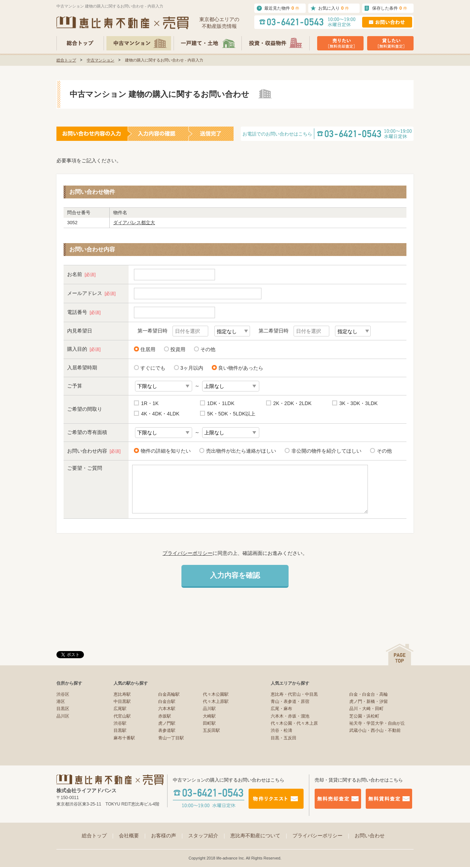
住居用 (147, 349)
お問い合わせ (370, 835)
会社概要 (133, 835)
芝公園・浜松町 (364, 716)
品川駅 (209, 708)
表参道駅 (166, 730)
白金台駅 (166, 701)
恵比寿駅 (122, 694)
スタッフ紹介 (207, 835)
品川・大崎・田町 (366, 708)
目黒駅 (120, 730)
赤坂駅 (164, 716)
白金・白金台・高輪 (368, 694)
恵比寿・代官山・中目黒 (294, 694)
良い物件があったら (240, 368)
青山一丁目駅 (171, 737)
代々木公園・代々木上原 (294, 723)
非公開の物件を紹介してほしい (325, 451)
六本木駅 (166, 708)
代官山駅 (122, 716)
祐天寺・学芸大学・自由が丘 (377, 723)
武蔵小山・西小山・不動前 (375, 730)
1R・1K (150, 403)
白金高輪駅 (169, 694)
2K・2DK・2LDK (292, 403)
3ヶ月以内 (191, 368)
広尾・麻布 (281, 708)
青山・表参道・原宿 (290, 701)
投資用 (177, 349)
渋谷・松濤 (281, 730)
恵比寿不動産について (259, 835)
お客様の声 (168, 835)
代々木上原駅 (216, 701)
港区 (60, 701)
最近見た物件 (281, 8)
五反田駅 (211, 730)
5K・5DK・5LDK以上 (231, 414)
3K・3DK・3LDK (358, 403)
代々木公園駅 (216, 694)
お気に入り (333, 8)
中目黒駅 (122, 701)
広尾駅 (120, 708)
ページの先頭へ (400, 654)
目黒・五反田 (283, 737)
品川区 (62, 716)
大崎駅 (209, 716)
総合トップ (66, 60)
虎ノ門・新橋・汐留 (368, 701)
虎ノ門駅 (166, 723)
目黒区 (62, 708)
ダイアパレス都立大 (134, 222)
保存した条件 (389, 8)
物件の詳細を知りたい (164, 451)
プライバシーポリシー (187, 553)
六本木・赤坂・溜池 (290, 716)
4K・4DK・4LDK (160, 414)
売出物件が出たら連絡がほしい (240, 451)
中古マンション (100, 60)
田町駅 (209, 723)
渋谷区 (62, 694)
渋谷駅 (120, 723)
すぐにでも (152, 368)
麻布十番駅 (124, 737)
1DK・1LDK (220, 403)
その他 (207, 349)
